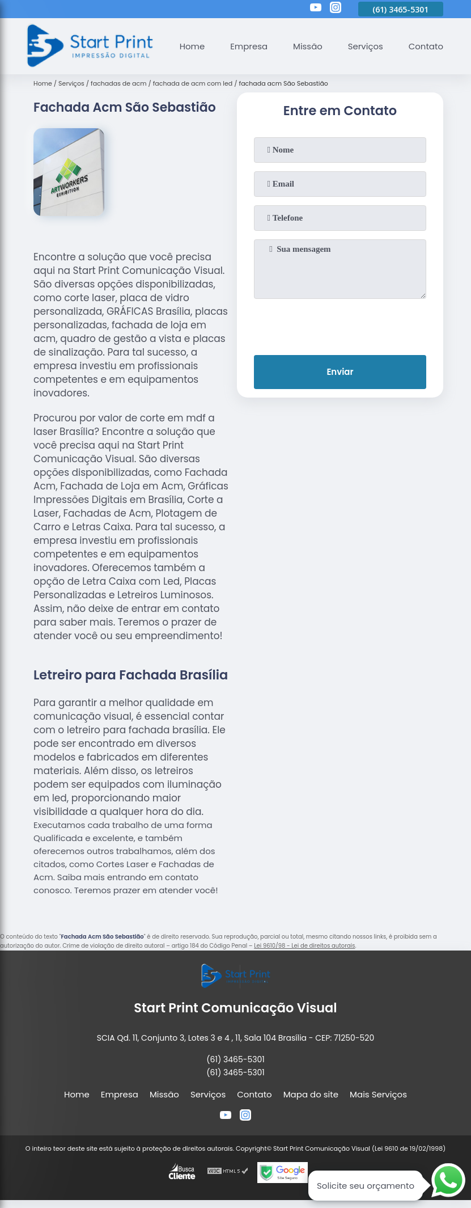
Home (191, 46)
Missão (307, 46)
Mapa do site (310, 1094)
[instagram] (335, 9)
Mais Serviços (378, 1094)
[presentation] (340, 324)
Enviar (339, 372)
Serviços (365, 46)
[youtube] (315, 9)
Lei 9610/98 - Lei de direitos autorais (304, 945)
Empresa (248, 46)
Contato (425, 46)
